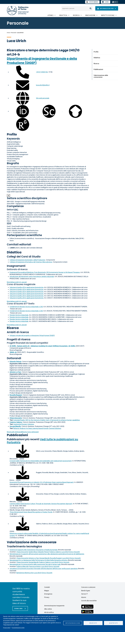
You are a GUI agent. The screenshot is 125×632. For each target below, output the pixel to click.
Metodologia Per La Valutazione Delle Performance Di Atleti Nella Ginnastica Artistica (38, 560)
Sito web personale (42, 98)
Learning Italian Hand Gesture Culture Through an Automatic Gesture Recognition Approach (41, 504)
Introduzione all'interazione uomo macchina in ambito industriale (32, 276)
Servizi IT (84, 594)
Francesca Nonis (35, 566)
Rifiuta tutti (93, 623)
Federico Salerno (55, 552)
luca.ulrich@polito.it (42, 85)
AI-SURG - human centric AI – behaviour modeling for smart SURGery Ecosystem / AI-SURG (42, 346)
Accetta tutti (113, 623)
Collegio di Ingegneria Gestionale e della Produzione (27, 260)
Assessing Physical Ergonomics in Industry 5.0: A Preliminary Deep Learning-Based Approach (42, 482)
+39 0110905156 (42, 72)
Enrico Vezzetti (74, 552)
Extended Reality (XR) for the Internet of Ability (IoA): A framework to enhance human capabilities (46, 420)
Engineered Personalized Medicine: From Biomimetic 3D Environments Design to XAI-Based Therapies (45, 272)
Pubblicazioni (17, 435)
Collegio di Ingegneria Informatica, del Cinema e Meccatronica (31, 262)
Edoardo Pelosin (43, 552)
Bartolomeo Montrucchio (25, 573)
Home (8, 32)
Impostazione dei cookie (72, 623)
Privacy (46, 597)
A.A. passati (17, 282)
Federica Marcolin (22, 566)
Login (107, 2)
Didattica (63, 15)
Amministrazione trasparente (54, 606)
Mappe (46, 590)
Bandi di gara (85, 590)
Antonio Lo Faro (33, 558)
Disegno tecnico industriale (19, 315)
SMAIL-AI (13, 352)
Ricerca (76, 15)
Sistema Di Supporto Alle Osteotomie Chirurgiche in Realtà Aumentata (33, 550)
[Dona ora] (20, 608)
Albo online (48, 609)
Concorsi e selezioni (88, 587)
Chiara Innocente (22, 552)
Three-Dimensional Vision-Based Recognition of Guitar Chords (31, 512)
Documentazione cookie (18, 627)
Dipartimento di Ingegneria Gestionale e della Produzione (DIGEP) (42, 60)
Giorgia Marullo (44, 558)
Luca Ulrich (65, 552)
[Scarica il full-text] (23, 451)
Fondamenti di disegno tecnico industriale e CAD (26, 307)
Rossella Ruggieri (56, 558)
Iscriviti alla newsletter (89, 601)
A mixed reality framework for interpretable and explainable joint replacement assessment (41, 461)
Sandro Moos (33, 552)
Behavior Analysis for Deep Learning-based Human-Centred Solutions (37, 428)
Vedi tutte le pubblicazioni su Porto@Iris (42, 441)
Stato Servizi (92, 2)
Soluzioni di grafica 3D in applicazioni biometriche (26, 287)
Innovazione (90, 15)
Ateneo (50, 15)
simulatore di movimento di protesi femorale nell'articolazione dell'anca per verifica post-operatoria (44, 568)
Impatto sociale (107, 15)
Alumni (83, 597)
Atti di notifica (49, 612)
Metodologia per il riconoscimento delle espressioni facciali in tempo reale (35, 564)
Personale (13, 32)
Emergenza (48, 594)
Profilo (12, 134)
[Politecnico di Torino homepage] (17, 10)
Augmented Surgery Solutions (23, 424)
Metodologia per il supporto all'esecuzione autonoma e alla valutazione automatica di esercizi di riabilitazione (47, 554)
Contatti (47, 587)
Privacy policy (6, 627)
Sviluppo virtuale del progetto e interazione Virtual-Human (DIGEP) (32, 335)
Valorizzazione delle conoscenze (31, 542)
